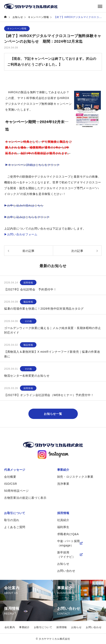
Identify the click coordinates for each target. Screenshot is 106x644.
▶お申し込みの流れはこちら (23, 205)
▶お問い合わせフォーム (20, 234)
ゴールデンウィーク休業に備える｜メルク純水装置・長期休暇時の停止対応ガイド (52, 330)
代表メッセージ (14, 469)
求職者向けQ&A (68, 534)
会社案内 (10, 627)
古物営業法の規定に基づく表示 (25, 497)
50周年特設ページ (16, 490)
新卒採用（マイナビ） (66, 554)
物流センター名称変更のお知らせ (27, 375)
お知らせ (63, 563)
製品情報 (28, 302)
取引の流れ (11, 520)
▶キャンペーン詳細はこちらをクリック (32, 164)
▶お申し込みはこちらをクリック (27, 217)
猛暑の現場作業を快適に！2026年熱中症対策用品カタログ (44, 308)
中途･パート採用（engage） (68, 543)
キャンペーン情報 (17, 28)
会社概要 (10, 476)
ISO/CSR (10, 483)
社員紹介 (63, 520)
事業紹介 (63, 469)
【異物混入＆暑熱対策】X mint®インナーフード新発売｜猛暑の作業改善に (52, 354)
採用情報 (28, 282)
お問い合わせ (66, 570)
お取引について (14, 513)
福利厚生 (63, 527)
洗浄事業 (63, 483)
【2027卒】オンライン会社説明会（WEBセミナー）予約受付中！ (49, 395)
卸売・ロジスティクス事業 (75, 476)
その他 (28, 321)
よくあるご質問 (14, 527)
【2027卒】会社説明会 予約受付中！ (30, 289)
